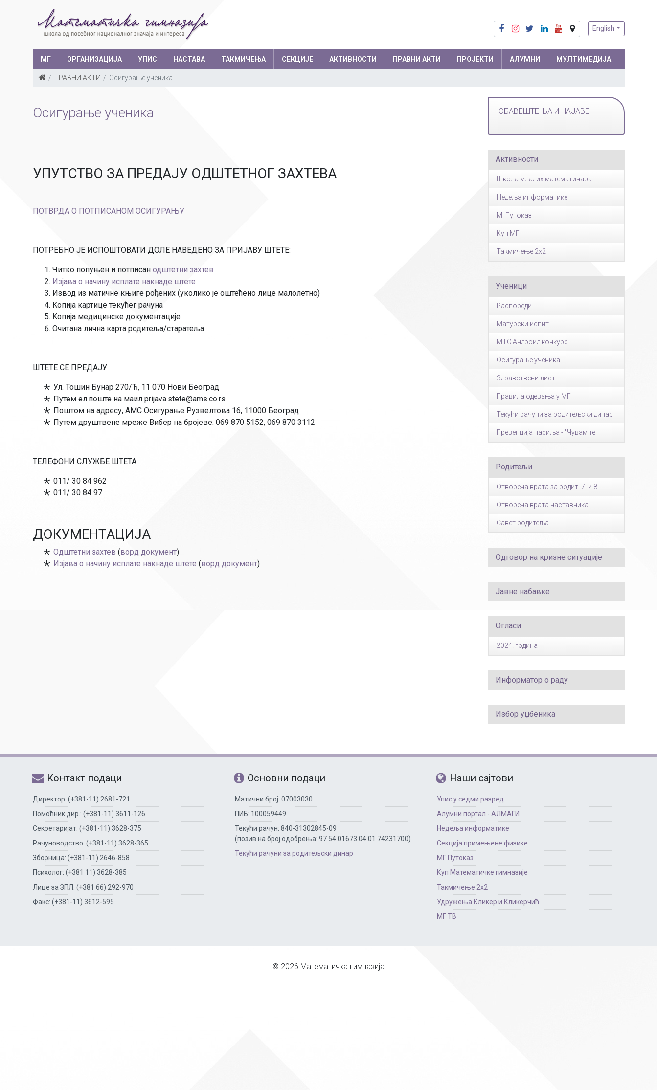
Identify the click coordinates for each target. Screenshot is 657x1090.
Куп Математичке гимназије (482, 872)
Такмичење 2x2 (521, 251)
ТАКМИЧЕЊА (243, 59)
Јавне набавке (523, 591)
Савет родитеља (523, 523)
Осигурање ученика (528, 360)
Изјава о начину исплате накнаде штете (124, 281)
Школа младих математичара (544, 179)
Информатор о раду (532, 680)
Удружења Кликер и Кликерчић (488, 902)
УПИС (147, 59)
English (603, 28)
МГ (46, 59)
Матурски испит (523, 324)
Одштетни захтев (84, 551)
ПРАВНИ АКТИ (417, 59)
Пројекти (475, 59)
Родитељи (514, 466)
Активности (517, 159)
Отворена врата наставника (543, 505)
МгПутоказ (514, 215)
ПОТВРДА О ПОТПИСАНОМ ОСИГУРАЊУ (108, 211)
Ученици (511, 285)
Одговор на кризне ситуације (549, 557)
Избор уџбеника (525, 714)
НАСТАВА (189, 59)
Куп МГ (508, 233)
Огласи (508, 625)
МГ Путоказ (455, 858)
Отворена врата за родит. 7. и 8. (548, 486)
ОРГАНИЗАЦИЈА (94, 59)
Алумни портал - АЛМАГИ (478, 814)
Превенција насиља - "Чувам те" (547, 432)
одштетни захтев (183, 269)
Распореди (514, 306)
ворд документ (148, 551)
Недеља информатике (532, 197)
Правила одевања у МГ (534, 396)
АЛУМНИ (525, 59)
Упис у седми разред (470, 799)
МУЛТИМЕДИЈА (583, 59)
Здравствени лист (526, 378)
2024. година (517, 645)
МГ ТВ (446, 916)
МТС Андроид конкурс (532, 342)
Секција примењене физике (482, 843)
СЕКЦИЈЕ (297, 59)
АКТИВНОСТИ (353, 59)
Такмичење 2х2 (462, 887)
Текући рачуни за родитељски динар (555, 414)
